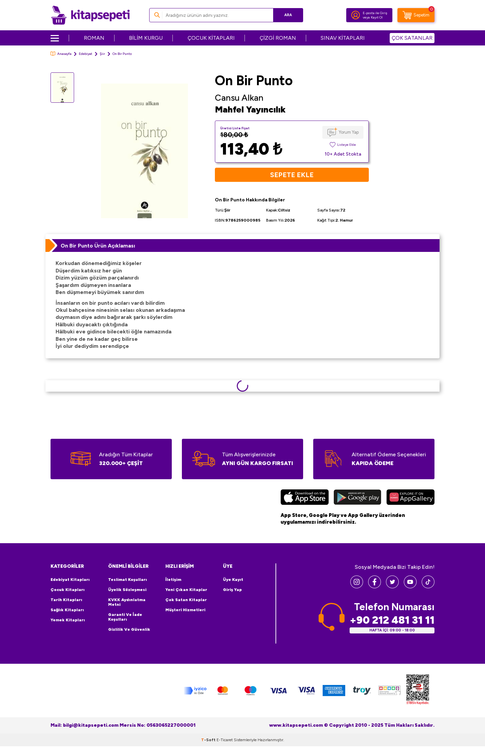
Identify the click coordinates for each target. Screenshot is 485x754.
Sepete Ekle (292, 175)
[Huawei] (410, 498)
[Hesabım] (355, 15)
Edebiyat (85, 54)
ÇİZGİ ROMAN (278, 38)
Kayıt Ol (377, 17)
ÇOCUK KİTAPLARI (211, 38)
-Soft (209, 739)
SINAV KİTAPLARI (343, 38)
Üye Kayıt (233, 579)
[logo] (90, 15)
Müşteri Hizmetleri (185, 610)
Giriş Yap (232, 589)
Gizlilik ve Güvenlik (129, 629)
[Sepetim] (415, 15)
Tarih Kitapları (66, 599)
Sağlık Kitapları (67, 610)
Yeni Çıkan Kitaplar (186, 589)
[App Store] (305, 498)
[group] (144, 150)
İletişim (173, 579)
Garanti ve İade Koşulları (125, 617)
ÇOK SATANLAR (412, 38)
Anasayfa (61, 54)
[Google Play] (357, 498)
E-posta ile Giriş (375, 13)
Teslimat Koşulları (127, 579)
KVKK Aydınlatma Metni (127, 602)
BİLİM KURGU (146, 38)
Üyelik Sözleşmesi (127, 589)
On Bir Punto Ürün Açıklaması (98, 245)
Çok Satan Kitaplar (186, 599)
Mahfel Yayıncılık (250, 109)
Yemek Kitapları (68, 620)
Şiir (102, 54)
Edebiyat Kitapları (70, 579)
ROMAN (94, 38)
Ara (288, 15)
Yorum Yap (349, 132)
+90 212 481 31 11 (392, 620)
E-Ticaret (225, 739)
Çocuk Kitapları (68, 589)
